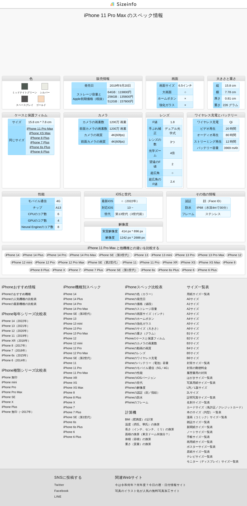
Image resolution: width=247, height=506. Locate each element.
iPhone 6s (148, 270)
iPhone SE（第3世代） (115, 255)
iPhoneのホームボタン (139, 318)
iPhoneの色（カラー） (139, 294)
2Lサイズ (193, 392)
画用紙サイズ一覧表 (200, 441)
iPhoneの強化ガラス (138, 323)
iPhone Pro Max (12, 392)
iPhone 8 (229, 262)
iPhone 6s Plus (40, 147)
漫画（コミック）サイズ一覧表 (207, 417)
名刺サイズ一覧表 (198, 402)
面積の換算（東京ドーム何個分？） (148, 434)
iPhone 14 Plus (33, 255)
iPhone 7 (74, 270)
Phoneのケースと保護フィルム (145, 338)
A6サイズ (193, 328)
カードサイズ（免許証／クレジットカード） (215, 407)
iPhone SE (8, 397)
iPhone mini (9, 382)
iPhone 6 (188, 270)
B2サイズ (193, 338)
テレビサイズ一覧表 (200, 456)
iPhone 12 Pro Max (71, 262)
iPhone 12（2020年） (16, 330)
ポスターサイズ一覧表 (201, 446)
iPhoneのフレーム (137, 402)
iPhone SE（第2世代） (103, 262)
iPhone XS (188, 262)
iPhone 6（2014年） (15, 360)
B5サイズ (193, 353)
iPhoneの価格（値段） (139, 304)
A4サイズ (193, 318)
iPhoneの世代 (134, 382)
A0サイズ (193, 299)
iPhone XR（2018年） (16, 340)
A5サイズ (193, 323)
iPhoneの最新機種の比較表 (19, 304)
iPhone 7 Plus (40, 142)
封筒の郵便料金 (197, 368)
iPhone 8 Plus (40, 138)
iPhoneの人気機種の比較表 (19, 299)
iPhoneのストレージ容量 (141, 308)
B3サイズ (193, 343)
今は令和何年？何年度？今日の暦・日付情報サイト (150, 485)
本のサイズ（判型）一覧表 (204, 412)
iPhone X (59, 270)
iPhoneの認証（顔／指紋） (142, 392)
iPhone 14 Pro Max (83, 255)
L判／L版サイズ (197, 387)
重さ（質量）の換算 (138, 444)
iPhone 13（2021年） (16, 325)
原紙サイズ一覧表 (198, 451)
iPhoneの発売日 (135, 299)
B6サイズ (193, 358)
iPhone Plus (9, 407)
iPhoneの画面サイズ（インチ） (145, 313)
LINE (57, 496)
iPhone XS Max (39, 133)
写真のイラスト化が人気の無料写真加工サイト (147, 490)
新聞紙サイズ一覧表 (200, 427)
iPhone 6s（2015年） (16, 355)
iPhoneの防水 (134, 397)
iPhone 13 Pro (185, 255)
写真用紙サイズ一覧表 (201, 382)
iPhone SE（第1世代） (122, 270)
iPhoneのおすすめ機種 (16, 294)
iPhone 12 (234, 255)
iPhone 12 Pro (45, 262)
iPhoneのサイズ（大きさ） (142, 328)
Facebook (61, 490)
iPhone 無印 (9, 377)
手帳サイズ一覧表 (198, 436)
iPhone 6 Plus (40, 151)
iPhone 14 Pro (56, 255)
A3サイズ (193, 313)
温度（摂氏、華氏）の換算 (142, 424)
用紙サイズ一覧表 (198, 294)
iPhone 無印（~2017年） (18, 411)
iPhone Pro (9, 387)
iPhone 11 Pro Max (40, 128)
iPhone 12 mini (22, 262)
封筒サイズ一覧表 (198, 363)
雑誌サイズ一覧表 (198, 422)
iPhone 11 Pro (149, 262)
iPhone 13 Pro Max (211, 255)
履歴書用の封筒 (197, 372)
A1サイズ (193, 304)
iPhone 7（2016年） (15, 350)
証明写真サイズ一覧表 (201, 397)
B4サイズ (193, 348)
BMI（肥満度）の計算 (139, 419)
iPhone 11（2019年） (16, 335)
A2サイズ (193, 308)
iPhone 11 (130, 262)
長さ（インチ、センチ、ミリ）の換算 (149, 429)
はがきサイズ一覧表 (200, 377)
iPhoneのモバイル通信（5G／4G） (148, 368)
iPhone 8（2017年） (15, 345)
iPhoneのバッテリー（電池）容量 (147, 363)
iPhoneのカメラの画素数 (141, 343)
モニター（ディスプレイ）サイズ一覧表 (213, 461)
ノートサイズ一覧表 (200, 432)
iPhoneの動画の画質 (138, 348)
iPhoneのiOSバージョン (140, 377)
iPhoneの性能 (134, 372)
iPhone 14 (13, 255)
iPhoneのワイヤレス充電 (141, 358)
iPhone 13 (141, 255)
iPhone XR (170, 262)
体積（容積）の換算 (138, 439)
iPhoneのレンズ (135, 353)
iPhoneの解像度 (135, 387)
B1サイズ (193, 333)
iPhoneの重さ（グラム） (141, 333)
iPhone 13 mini (161, 255)
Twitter (59, 485)
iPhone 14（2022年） (16, 321)
